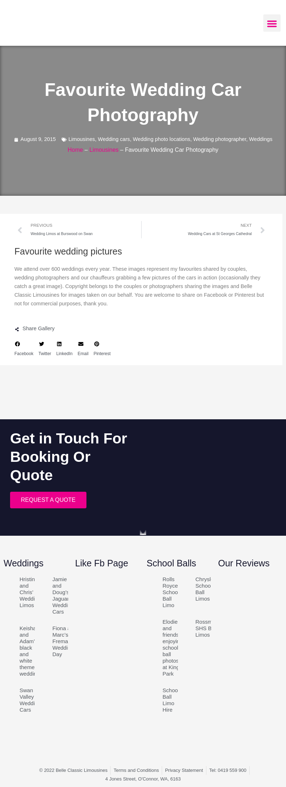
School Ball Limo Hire (170, 700)
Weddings (261, 139)
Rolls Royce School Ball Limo (170, 592)
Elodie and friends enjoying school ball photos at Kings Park (172, 648)
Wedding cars (114, 139)
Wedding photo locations (161, 139)
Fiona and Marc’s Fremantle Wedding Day (65, 641)
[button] (272, 23)
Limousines (81, 139)
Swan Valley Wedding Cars (30, 700)
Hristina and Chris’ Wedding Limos (30, 592)
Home (75, 150)
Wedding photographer (219, 139)
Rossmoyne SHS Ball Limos (210, 628)
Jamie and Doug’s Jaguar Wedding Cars (63, 595)
